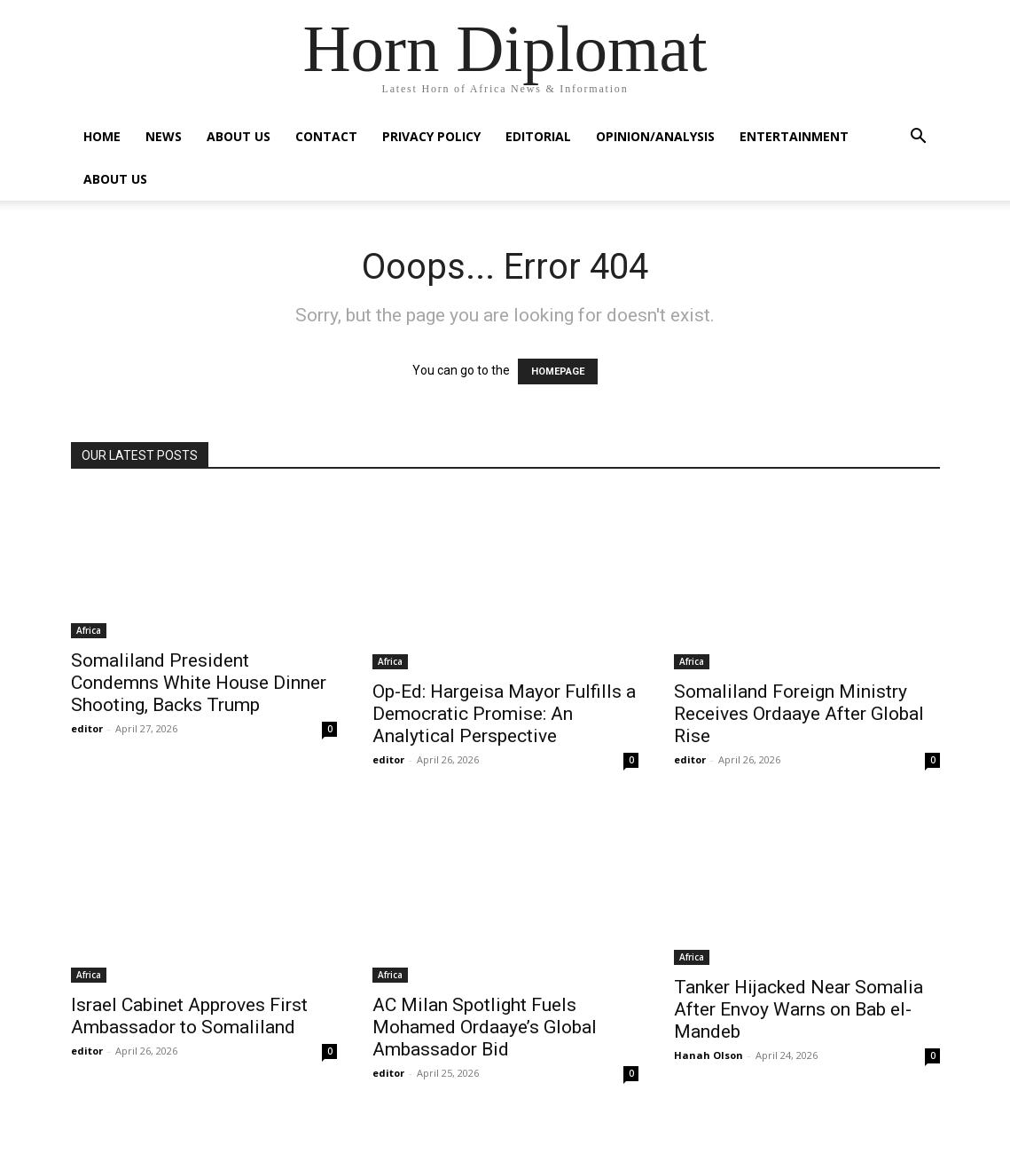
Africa (88, 630)
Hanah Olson (708, 1055)
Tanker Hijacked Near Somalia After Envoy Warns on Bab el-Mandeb (798, 1009)
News (163, 136)
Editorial (538, 136)
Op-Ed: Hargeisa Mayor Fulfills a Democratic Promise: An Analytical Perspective (504, 714)
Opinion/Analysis (655, 136)
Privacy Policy (431, 136)
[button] (918, 138)
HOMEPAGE (557, 371)
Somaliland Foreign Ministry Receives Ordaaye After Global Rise (799, 714)
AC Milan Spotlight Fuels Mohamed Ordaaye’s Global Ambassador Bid (484, 1027)
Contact (326, 136)
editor (87, 728)
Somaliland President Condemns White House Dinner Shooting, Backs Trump (198, 682)
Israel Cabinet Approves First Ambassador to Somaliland (189, 1016)
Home (102, 136)
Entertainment (794, 136)
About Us (238, 136)
